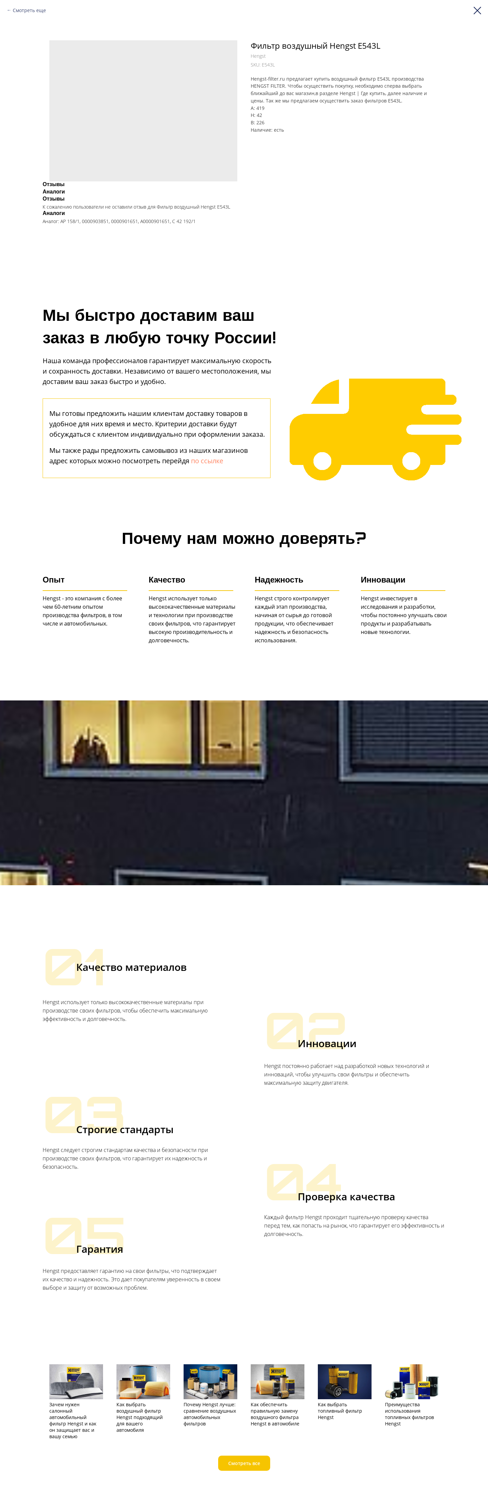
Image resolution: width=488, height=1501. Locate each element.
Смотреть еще (29, 10)
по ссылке (207, 460)
